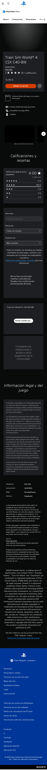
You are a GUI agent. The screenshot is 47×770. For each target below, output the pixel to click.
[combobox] (23, 219)
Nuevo (6, 19)
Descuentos (31, 19)
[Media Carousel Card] (20, 133)
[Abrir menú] (3, 3)
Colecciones (17, 19)
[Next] (43, 134)
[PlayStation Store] (11, 11)
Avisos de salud (11, 541)
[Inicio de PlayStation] (23, 3)
